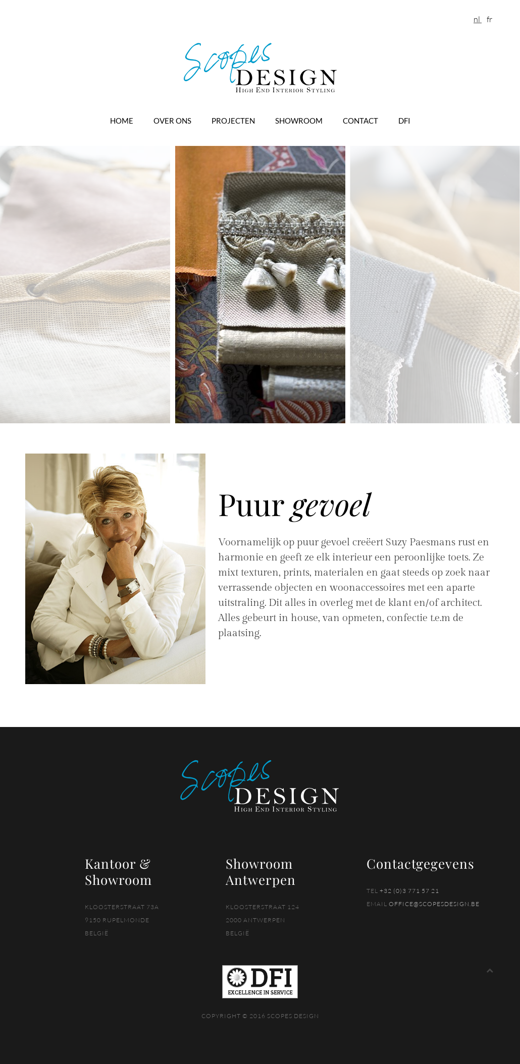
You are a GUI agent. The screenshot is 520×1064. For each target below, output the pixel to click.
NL (478, 19)
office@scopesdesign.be (434, 904)
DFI (404, 120)
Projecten (233, 120)
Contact (360, 120)
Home (121, 120)
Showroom (299, 120)
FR (489, 19)
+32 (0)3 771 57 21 (409, 890)
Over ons (172, 120)
